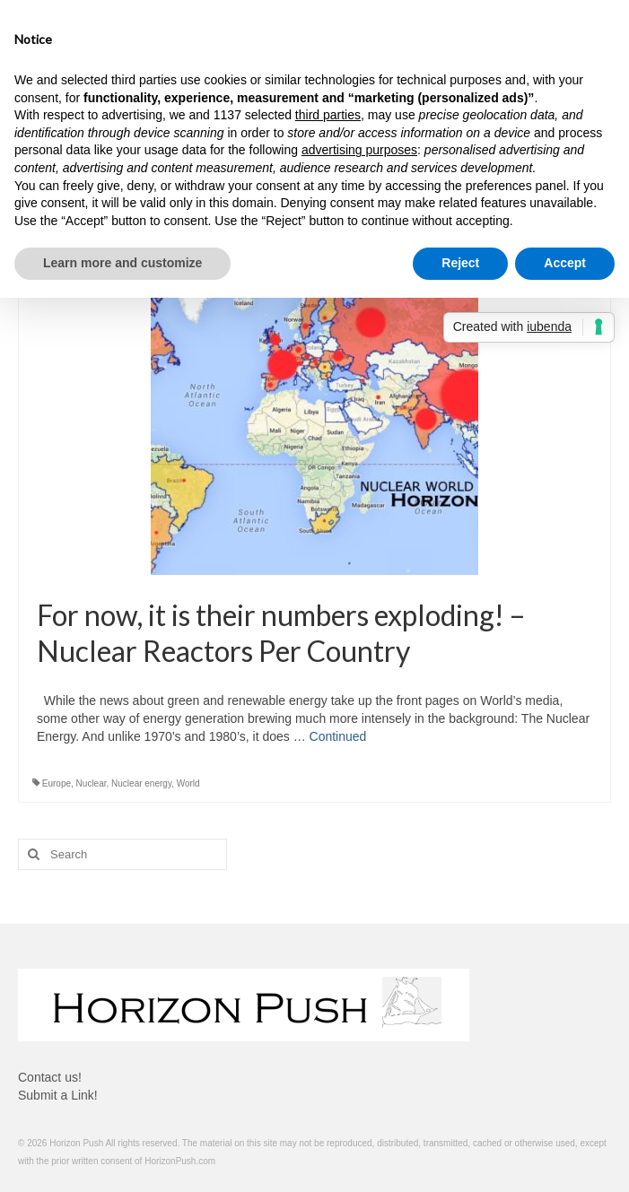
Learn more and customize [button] (122, 263)
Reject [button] (460, 263)
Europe (56, 783)
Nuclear (91, 783)
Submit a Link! (58, 1095)
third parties (328, 115)
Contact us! (50, 1077)
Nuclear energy (141, 783)
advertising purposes (359, 150)
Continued (338, 736)
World (188, 783)
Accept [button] (565, 263)
